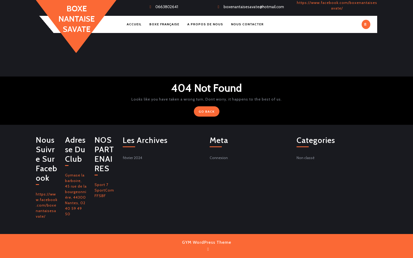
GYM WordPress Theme (206, 242)
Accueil (134, 24)
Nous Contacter (247, 24)
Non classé (305, 157)
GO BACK (209, 112)
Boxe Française (164, 24)
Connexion (219, 157)
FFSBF (100, 195)
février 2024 (132, 157)
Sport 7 (101, 184)
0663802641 (166, 6)
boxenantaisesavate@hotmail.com (254, 6)
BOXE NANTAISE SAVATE (76, 19)
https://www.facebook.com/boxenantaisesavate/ (46, 205)
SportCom (104, 190)
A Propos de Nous (205, 24)
